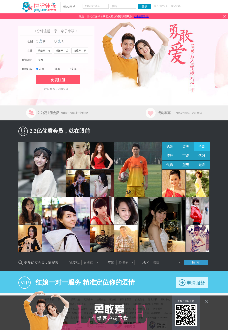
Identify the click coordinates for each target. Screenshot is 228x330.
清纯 (169, 156)
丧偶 (73, 68)
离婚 (57, 68)
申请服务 (192, 282)
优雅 (201, 156)
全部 (201, 146)
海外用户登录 (161, 6)
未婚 (41, 68)
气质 (169, 165)
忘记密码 (175, 6)
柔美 (185, 146)
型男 (185, 165)
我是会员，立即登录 (56, 89)
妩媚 (169, 146)
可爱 (185, 156)
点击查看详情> (141, 16)
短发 (201, 165)
